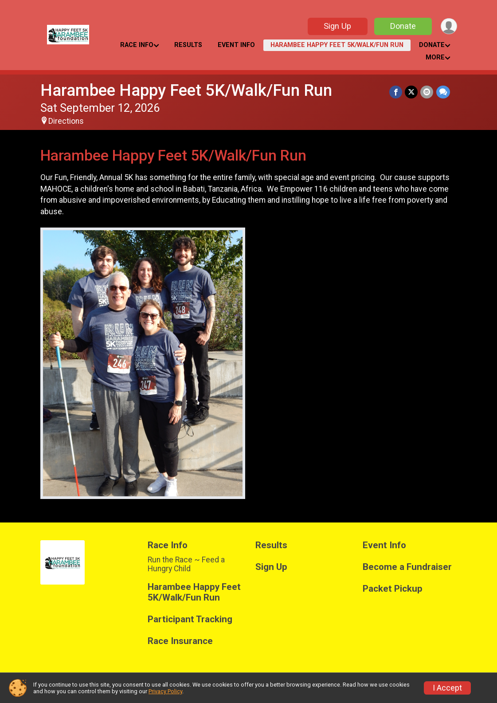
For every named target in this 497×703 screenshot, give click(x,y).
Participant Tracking (190, 619)
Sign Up (337, 26)
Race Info (136, 45)
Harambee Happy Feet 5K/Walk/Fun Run (336, 45)
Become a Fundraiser (407, 567)
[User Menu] (449, 26)
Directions (66, 121)
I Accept (447, 687)
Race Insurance (180, 641)
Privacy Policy (165, 691)
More (435, 57)
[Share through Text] (443, 92)
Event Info (236, 45)
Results (188, 45)
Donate (402, 26)
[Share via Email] (427, 92)
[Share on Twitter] (411, 92)
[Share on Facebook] (396, 92)
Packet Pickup (393, 589)
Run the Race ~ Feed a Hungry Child (186, 564)
